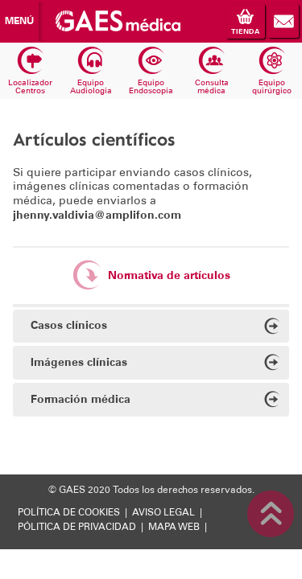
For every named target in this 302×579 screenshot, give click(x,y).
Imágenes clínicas (156, 364)
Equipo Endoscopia (151, 71)
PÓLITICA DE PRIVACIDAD (77, 526)
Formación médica (156, 401)
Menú (19, 21)
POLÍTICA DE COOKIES (69, 512)
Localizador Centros (30, 71)
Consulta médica (212, 71)
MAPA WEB (174, 526)
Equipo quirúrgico (272, 71)
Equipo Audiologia (91, 71)
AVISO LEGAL (163, 512)
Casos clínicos (156, 327)
